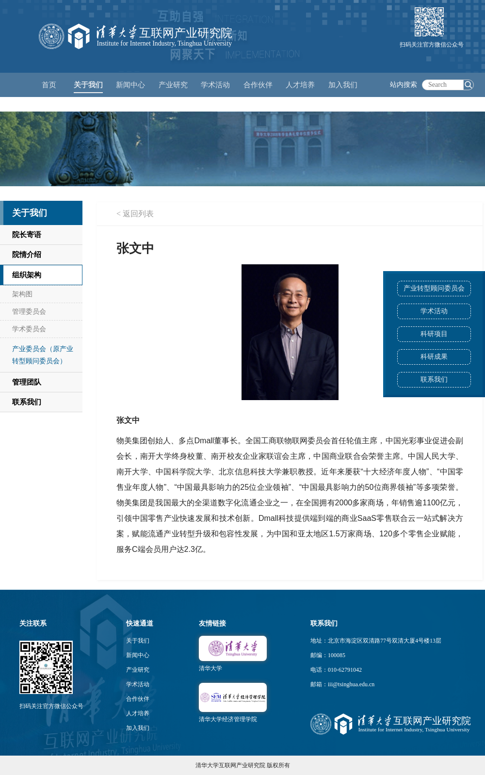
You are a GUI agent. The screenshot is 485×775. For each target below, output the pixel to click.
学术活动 (215, 85)
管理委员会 (29, 311)
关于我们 (137, 640)
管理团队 (26, 382)
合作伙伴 (137, 698)
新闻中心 (137, 655)
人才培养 (137, 713)
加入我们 (137, 728)
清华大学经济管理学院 (228, 719)
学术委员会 (29, 329)
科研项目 (434, 334)
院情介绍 (26, 254)
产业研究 (137, 669)
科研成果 (434, 356)
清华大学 (210, 668)
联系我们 (434, 379)
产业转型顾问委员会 (434, 288)
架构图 (22, 294)
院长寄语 (26, 235)
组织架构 (26, 275)
